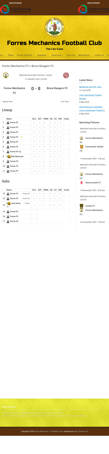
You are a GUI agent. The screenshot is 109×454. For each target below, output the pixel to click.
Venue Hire (70, 55)
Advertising (57, 55)
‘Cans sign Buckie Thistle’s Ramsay (90, 97)
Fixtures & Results (25, 55)
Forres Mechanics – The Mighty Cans (49, 431)
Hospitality (43, 55)
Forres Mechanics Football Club (54, 43)
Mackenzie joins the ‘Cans (90, 87)
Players (11, 55)
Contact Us (99, 55)
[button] (4, 55)
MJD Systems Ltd (81, 431)
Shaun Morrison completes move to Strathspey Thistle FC (92, 109)
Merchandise (85, 55)
